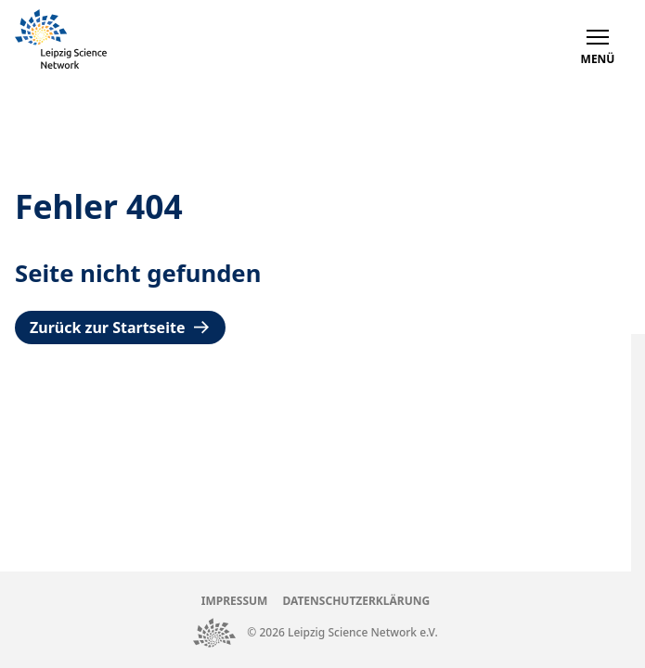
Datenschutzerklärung (356, 601)
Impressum (234, 601)
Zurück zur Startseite (120, 327)
